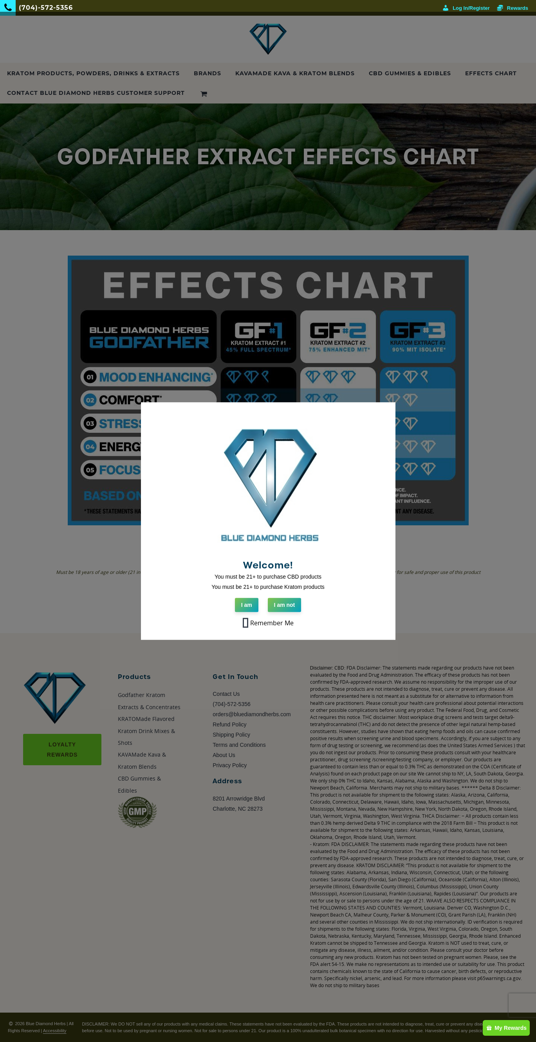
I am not (284, 605)
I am (246, 605)
